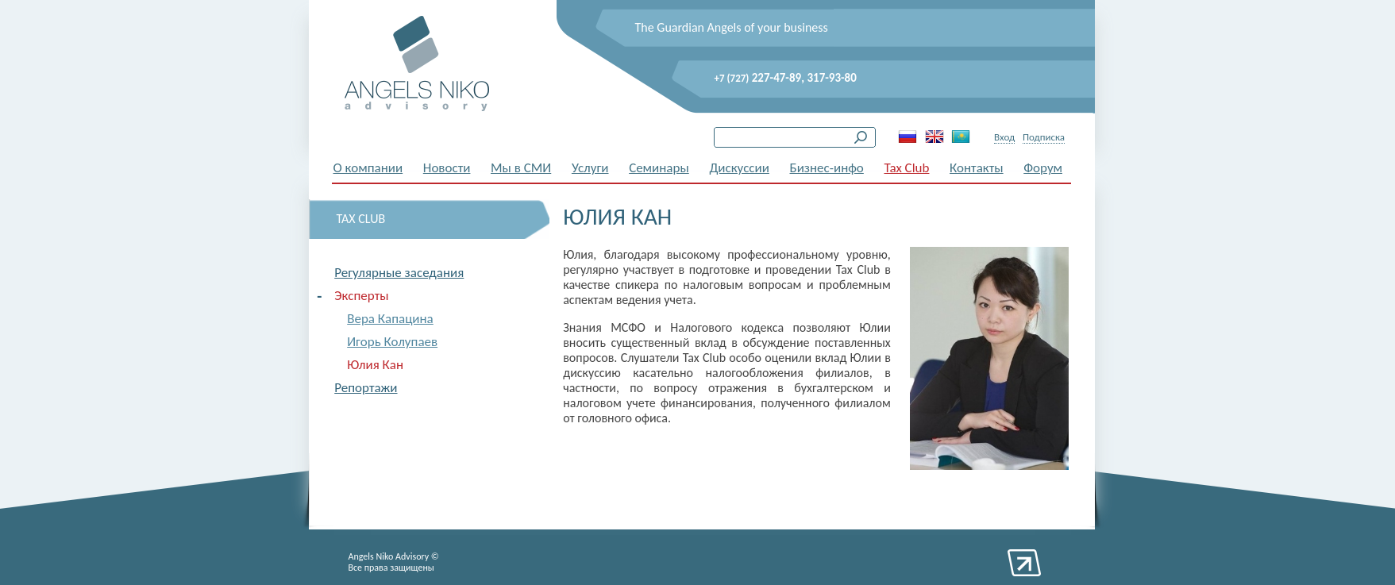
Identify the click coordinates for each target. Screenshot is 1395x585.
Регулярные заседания (399, 272)
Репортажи (365, 387)
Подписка (1044, 137)
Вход (1004, 137)
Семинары (659, 168)
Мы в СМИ (521, 168)
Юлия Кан (375, 364)
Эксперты (361, 295)
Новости (447, 168)
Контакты (977, 168)
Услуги (590, 168)
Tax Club (906, 168)
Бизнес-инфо (827, 168)
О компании (368, 168)
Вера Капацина (390, 318)
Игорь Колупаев (392, 341)
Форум (1042, 168)
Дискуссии (739, 168)
